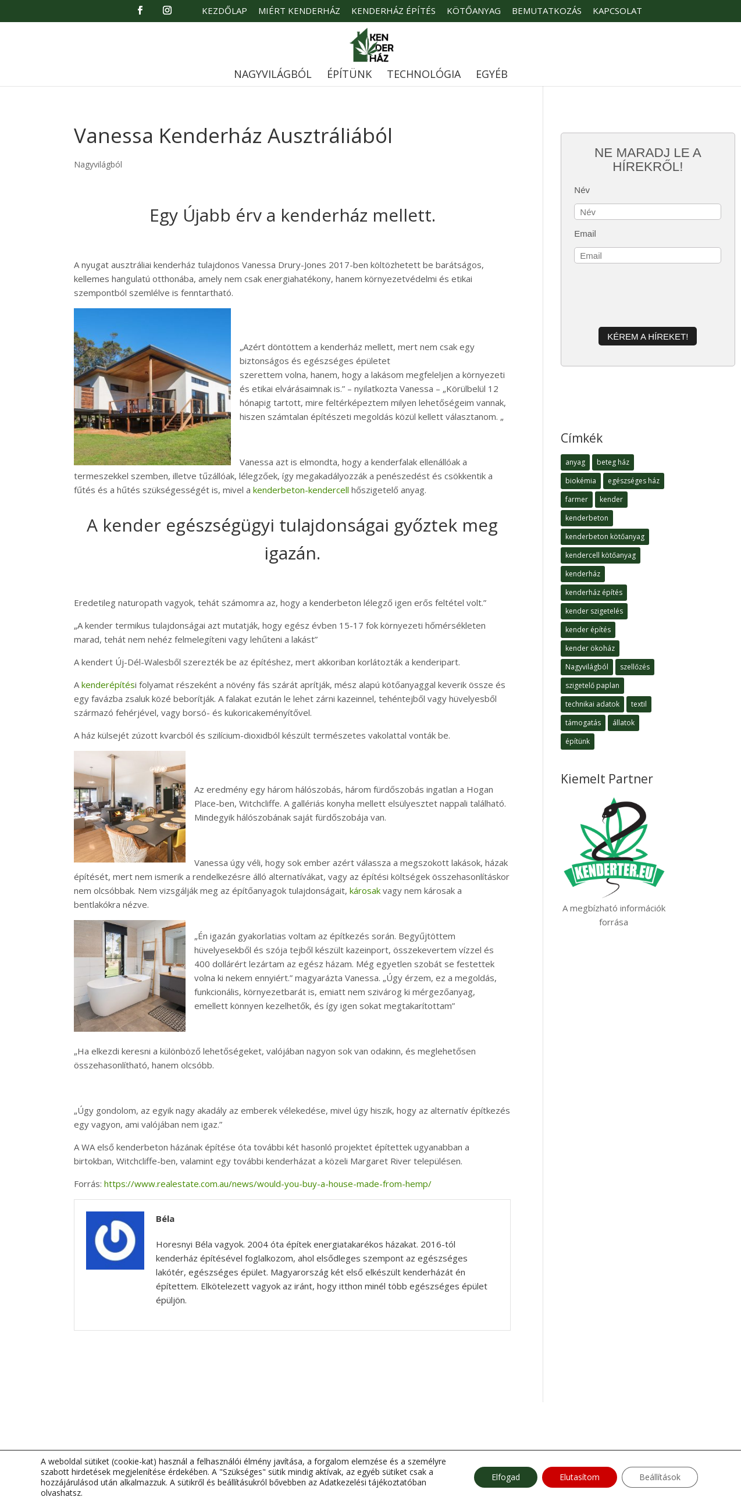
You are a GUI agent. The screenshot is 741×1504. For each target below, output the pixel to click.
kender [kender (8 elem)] (611, 499)
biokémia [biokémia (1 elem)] (580, 481)
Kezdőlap (224, 11)
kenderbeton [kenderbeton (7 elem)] (586, 518)
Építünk (349, 75)
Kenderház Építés (393, 11)
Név (582, 190)
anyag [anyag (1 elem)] (575, 462)
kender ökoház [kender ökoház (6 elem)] (590, 648)
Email (585, 233)
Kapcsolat (617, 11)
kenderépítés (108, 684)
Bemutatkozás (547, 11)
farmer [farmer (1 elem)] (576, 499)
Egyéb (492, 75)
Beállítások (660, 1476)
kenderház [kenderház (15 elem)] (582, 574)
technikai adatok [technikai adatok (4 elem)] (592, 704)
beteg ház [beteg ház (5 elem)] (613, 462)
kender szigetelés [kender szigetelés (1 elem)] (594, 611)
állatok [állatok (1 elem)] (623, 723)
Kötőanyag (474, 11)
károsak (365, 890)
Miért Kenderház (299, 11)
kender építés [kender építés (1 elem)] (588, 630)
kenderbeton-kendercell (301, 490)
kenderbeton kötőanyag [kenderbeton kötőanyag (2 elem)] (604, 536)
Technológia (424, 75)
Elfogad (505, 1476)
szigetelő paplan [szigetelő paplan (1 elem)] (592, 685)
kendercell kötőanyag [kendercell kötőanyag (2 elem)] (600, 555)
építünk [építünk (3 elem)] (577, 741)
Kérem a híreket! (647, 336)
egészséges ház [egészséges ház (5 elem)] (634, 481)
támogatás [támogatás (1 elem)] (583, 723)
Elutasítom (580, 1476)
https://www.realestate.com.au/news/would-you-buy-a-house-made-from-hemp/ (268, 1183)
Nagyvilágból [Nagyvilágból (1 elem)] (586, 667)
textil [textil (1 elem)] (639, 704)
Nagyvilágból (273, 75)
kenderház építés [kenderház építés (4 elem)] (593, 592)
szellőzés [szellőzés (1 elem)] (635, 667)
